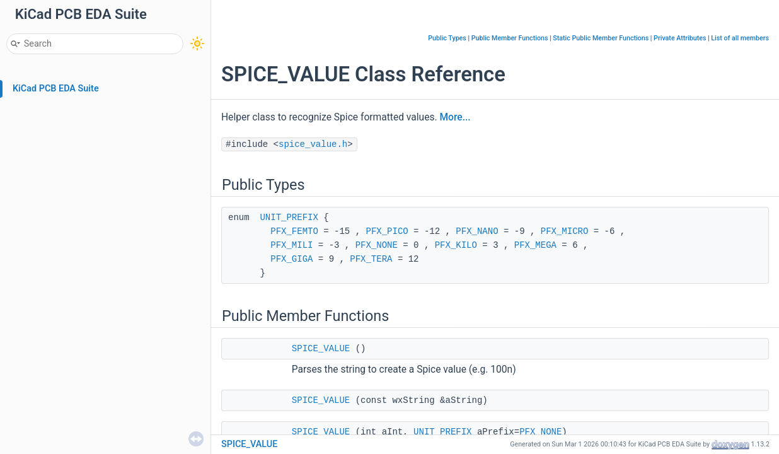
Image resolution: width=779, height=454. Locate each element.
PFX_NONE (376, 245)
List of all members (740, 38)
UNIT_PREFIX (289, 217)
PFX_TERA (371, 259)
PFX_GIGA (291, 259)
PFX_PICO (387, 231)
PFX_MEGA (535, 245)
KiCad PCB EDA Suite (56, 88)
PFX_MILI (291, 245)
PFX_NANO (477, 231)
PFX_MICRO (565, 231)
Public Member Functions (509, 38)
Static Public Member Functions (601, 38)
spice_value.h (313, 144)
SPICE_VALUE (321, 349)
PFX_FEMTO (294, 231)
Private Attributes (680, 38)
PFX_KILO (456, 245)
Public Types (447, 38)
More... (454, 117)
